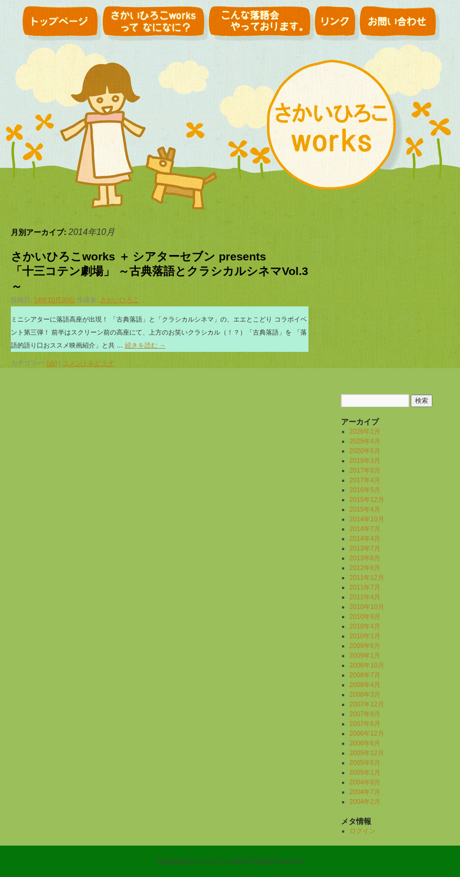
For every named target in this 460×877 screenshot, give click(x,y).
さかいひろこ (119, 300)
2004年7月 (365, 792)
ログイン (363, 831)
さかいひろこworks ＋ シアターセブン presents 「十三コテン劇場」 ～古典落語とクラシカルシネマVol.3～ (159, 271)
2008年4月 (365, 685)
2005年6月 (365, 763)
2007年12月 (367, 704)
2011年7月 (365, 587)
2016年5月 (365, 490)
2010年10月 (367, 607)
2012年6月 (365, 568)
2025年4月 (365, 441)
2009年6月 (365, 646)
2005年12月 (367, 753)
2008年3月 (365, 694)
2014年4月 (365, 538)
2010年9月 (365, 616)
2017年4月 (365, 480)
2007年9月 (365, 714)
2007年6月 (365, 724)
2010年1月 (365, 636)
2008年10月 (367, 665)
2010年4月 (365, 626)
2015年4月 (365, 509)
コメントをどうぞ (88, 363)
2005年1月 (365, 772)
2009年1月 (365, 655)
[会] (52, 363)
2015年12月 (367, 499)
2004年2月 (365, 802)
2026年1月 (365, 431)
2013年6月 (365, 558)
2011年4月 (365, 597)
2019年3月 (365, 460)
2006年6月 (365, 743)
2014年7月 (365, 529)
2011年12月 (367, 577)
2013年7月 (365, 548)
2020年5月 (365, 451)
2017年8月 (365, 470)
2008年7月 (365, 675)
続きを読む (145, 345)
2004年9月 (365, 782)
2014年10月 (367, 519)
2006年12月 (367, 733)
